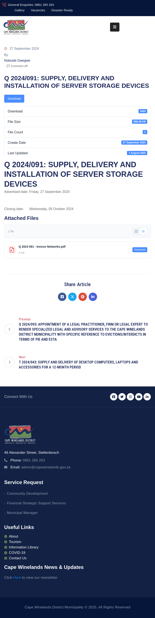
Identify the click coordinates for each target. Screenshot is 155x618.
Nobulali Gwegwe (17, 60)
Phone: (27, 460)
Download (14, 98)
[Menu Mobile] (114, 27)
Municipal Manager (22, 513)
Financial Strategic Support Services (36, 503)
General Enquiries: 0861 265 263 (31, 4)
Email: (40, 467)
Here (17, 578)
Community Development (27, 494)
